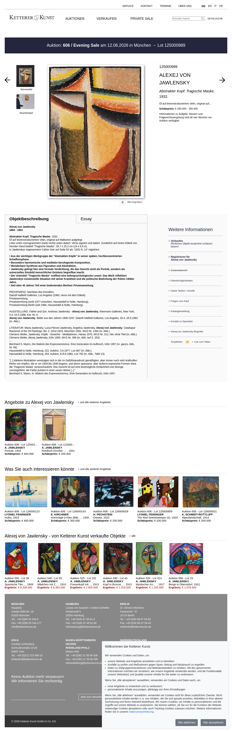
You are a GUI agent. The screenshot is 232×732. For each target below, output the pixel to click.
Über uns (184, 6)
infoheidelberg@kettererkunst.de (84, 663)
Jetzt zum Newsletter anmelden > (99, 696)
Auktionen (74, 18)
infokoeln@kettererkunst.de (26, 659)
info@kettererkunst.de (23, 626)
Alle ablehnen (186, 722)
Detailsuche (215, 18)
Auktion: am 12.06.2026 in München (99, 45)
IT (215, 6)
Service (127, 6)
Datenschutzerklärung (141, 711)
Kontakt (146, 6)
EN (210, 6)
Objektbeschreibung (29, 219)
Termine (165, 6)
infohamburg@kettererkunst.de (83, 626)
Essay (86, 219)
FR (221, 6)
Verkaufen (107, 18)
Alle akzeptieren (213, 722)
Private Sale (141, 18)
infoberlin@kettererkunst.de (135, 626)
